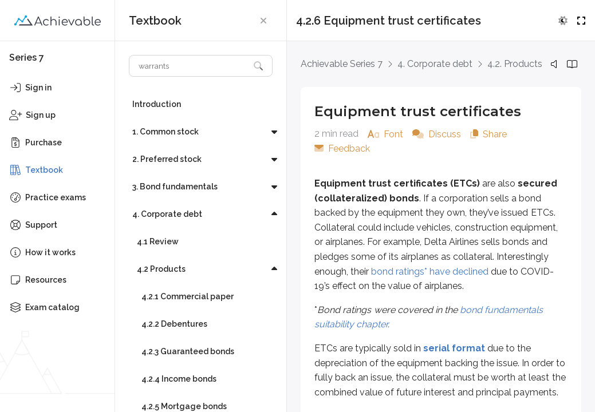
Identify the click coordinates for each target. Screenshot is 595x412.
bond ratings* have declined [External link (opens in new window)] (429, 271)
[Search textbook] (189, 66)
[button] (263, 20)
